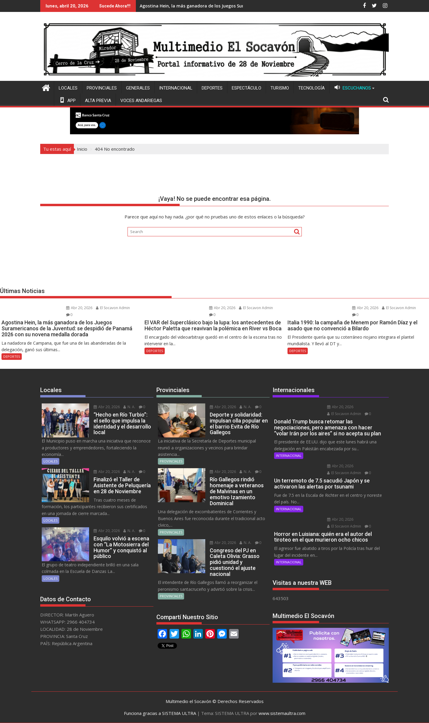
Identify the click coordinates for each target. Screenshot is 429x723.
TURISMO (280, 88)
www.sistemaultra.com (282, 713)
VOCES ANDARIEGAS (141, 100)
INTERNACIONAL (175, 88)
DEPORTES (212, 88)
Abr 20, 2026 (79, 307)
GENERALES (138, 88)
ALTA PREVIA (98, 100)
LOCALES (68, 88)
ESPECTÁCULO (246, 88)
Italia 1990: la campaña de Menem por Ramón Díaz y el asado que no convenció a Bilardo (243, 6)
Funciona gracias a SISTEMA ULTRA (160, 713)
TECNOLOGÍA (311, 88)
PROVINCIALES (102, 88)
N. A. (129, 406)
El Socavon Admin (113, 307)
